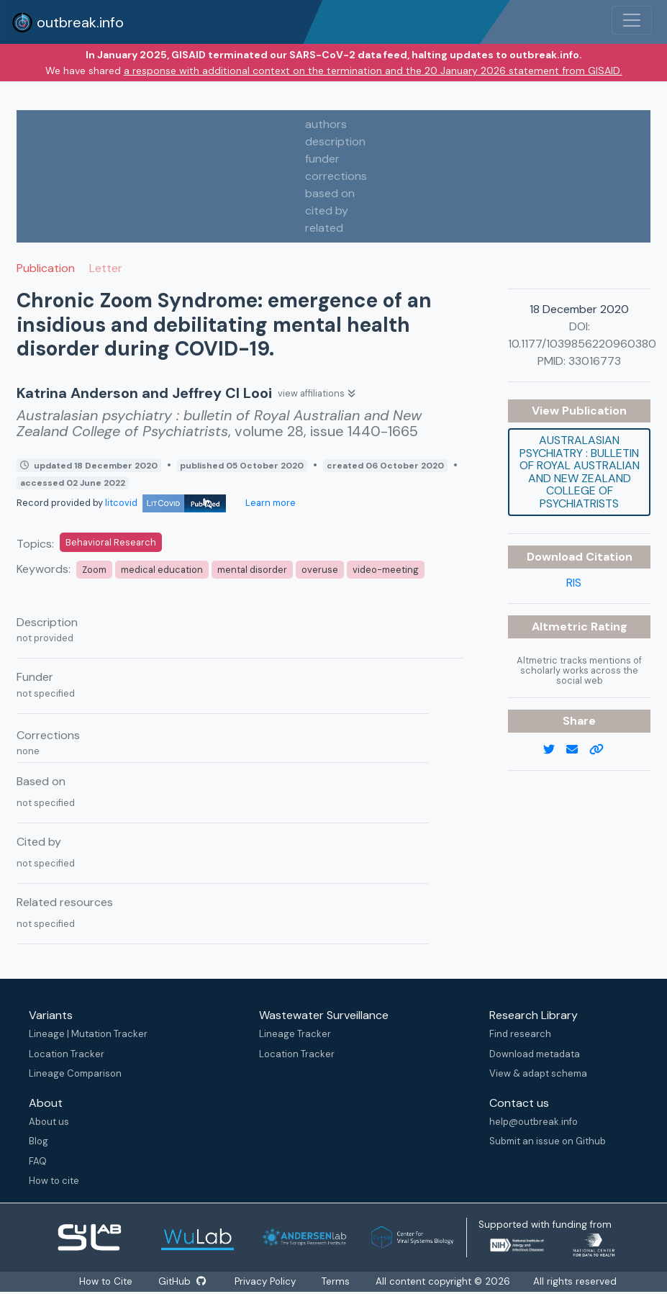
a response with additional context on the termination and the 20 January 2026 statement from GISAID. (373, 70)
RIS (573, 582)
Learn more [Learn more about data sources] (269, 503)
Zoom (94, 570)
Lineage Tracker (295, 1034)
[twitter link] (554, 750)
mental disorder (252, 570)
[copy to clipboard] (602, 750)
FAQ (38, 1161)
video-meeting (386, 570)
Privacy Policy (265, 1281)
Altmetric (561, 626)
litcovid (165, 503)
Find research (520, 1034)
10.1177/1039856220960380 (582, 343)
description (335, 141)
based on (330, 193)
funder (322, 158)
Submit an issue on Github (547, 1141)
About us (49, 1122)
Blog (38, 1141)
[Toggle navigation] (632, 20)
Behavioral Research (110, 542)
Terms (336, 1281)
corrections (336, 176)
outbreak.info (68, 22)
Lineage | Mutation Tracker (88, 1034)
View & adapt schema (538, 1073)
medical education (162, 570)
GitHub (182, 1281)
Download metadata (534, 1054)
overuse (319, 570)
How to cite (54, 1181)
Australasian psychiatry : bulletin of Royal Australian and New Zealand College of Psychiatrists (579, 472)
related (324, 227)
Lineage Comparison (75, 1073)
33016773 (594, 360)
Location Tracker (66, 1054)
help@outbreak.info (533, 1122)
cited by (326, 210)
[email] (577, 750)
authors (326, 124)
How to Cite (106, 1281)
